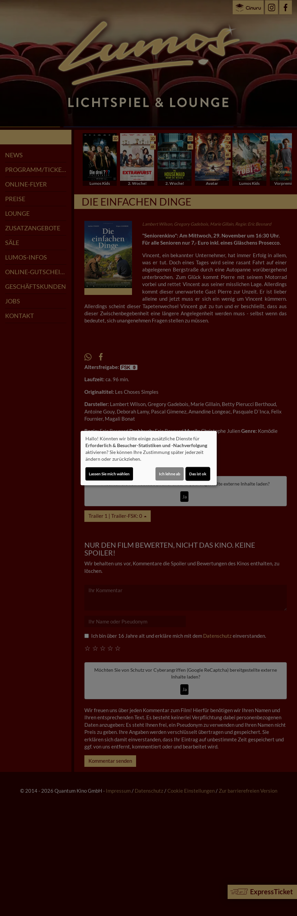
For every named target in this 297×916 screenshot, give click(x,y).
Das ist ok (198, 473)
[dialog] (149, 458)
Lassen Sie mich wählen (109, 473)
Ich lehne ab (169, 473)
